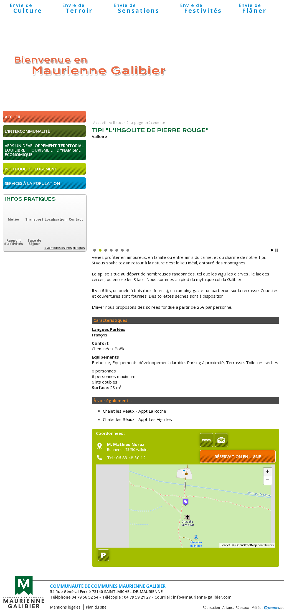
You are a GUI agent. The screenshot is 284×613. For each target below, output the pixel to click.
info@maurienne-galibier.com (202, 597)
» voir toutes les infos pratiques (64, 248)
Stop (276, 250)
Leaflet (225, 545)
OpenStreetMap (246, 545)
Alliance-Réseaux (235, 607)
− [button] (268, 480)
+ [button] (268, 472)
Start (272, 250)
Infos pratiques (30, 199)
